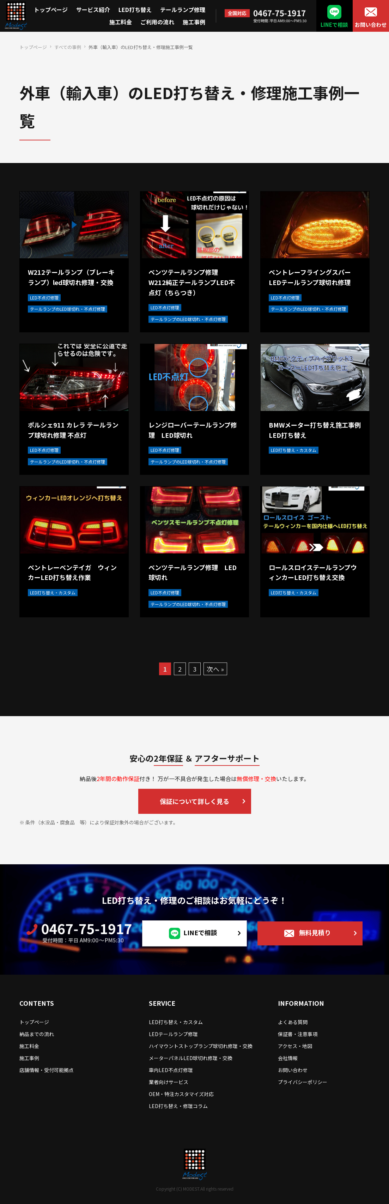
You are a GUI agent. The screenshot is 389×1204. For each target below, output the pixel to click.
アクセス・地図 (295, 1045)
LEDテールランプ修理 (173, 1033)
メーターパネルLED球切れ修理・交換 (190, 1057)
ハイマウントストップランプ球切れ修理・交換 (201, 1045)
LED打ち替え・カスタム (176, 1021)
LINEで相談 (334, 24)
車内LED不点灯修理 (171, 1069)
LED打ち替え (135, 9)
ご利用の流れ (157, 22)
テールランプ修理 (182, 9)
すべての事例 (67, 47)
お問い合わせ (371, 24)
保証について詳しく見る (194, 801)
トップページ (51, 9)
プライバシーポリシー (302, 1081)
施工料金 (120, 22)
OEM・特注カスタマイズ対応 (181, 1093)
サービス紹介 (93, 9)
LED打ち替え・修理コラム (178, 1105)
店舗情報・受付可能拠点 (46, 1069)
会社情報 (288, 1057)
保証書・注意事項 (297, 1033)
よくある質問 (293, 1021)
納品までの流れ (36, 1033)
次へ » (215, 668)
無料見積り (315, 932)
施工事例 (194, 22)
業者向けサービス (168, 1081)
